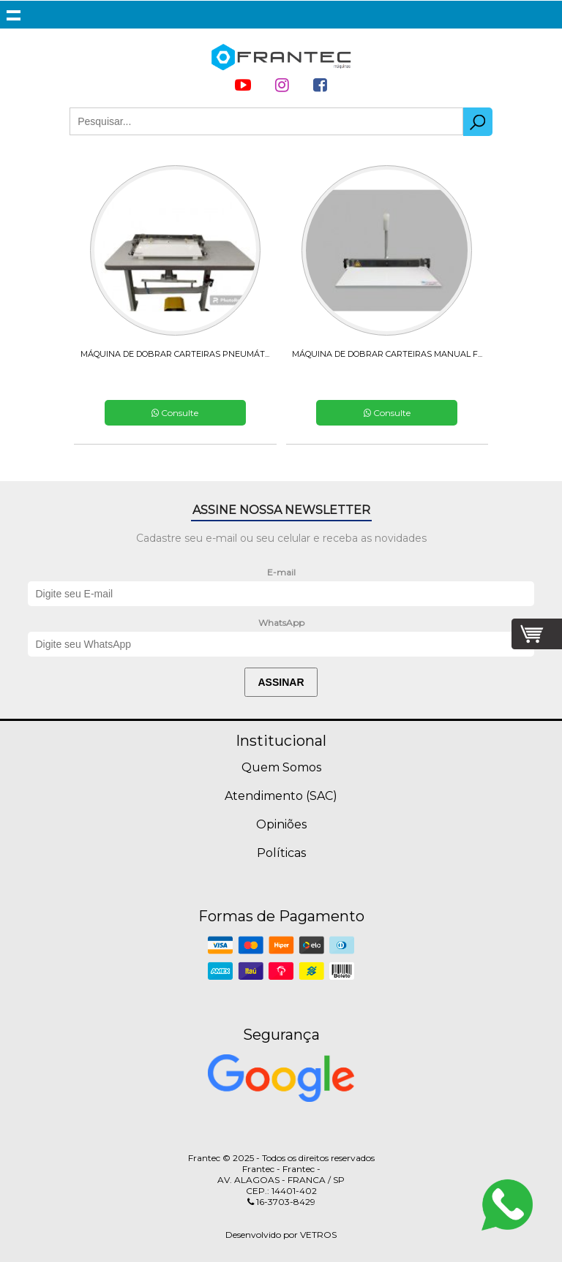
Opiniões (281, 824)
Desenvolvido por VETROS (281, 1234)
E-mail (281, 572)
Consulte (174, 412)
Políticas (281, 853)
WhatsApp (281, 622)
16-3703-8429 (281, 1201)
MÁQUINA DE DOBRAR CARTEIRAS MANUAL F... (387, 354)
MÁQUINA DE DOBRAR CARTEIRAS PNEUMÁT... (174, 354)
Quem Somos (281, 767)
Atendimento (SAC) (281, 796)
